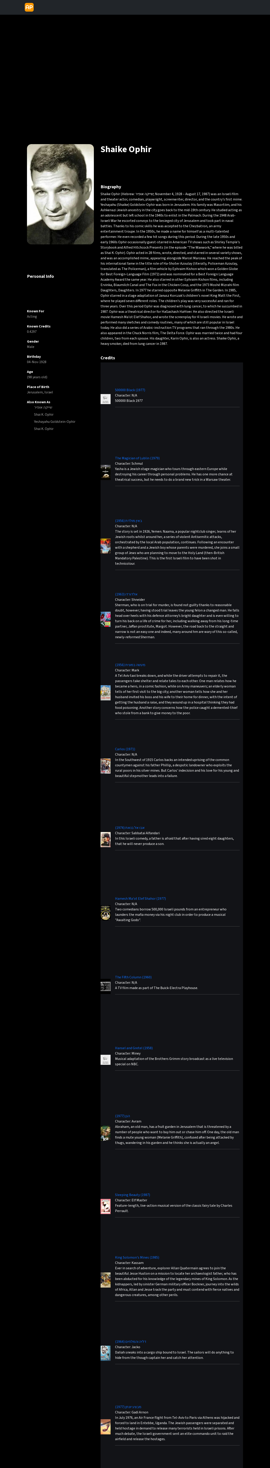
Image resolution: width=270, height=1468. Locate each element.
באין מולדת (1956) (128, 520)
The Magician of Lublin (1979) (137, 458)
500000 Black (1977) (130, 390)
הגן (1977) (122, 1116)
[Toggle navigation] (39, 7)
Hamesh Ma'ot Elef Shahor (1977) (140, 898)
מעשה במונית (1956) (130, 664)
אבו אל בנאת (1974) (130, 827)
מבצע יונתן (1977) (128, 1407)
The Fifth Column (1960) (133, 977)
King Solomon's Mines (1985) (137, 1257)
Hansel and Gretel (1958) (134, 1048)
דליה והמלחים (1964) (130, 1341)
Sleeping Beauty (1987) (132, 1194)
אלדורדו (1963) (126, 594)
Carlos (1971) (125, 749)
